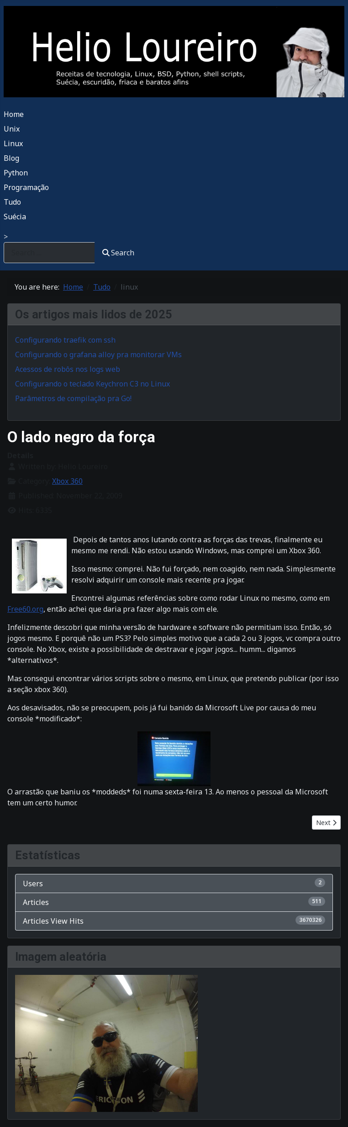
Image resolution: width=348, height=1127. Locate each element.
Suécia (15, 217)
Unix (12, 129)
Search (118, 253)
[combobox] (49, 252)
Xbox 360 (67, 481)
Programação (26, 187)
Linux (13, 143)
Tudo (12, 202)
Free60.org (25, 609)
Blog (11, 158)
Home (14, 114)
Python (16, 173)
